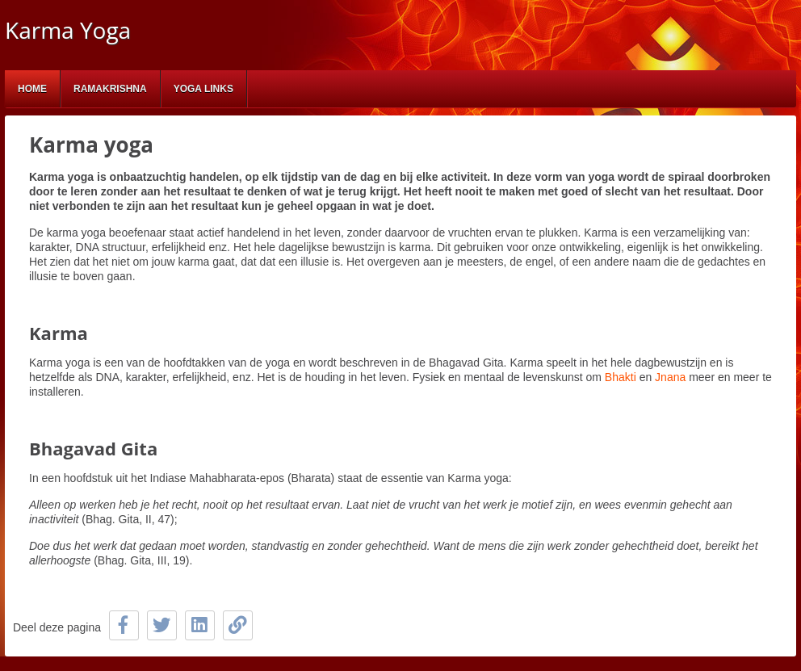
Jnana (670, 377)
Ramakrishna (110, 88)
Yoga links (203, 88)
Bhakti (622, 377)
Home (32, 88)
